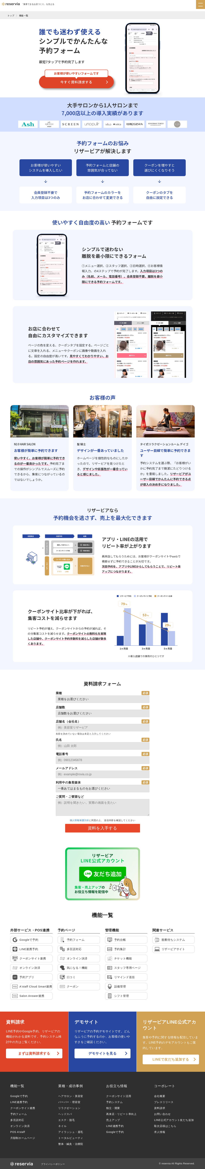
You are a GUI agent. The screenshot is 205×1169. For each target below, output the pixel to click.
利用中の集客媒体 (68, 782)
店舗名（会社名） (68, 721)
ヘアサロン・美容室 (70, 1096)
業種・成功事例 (70, 1086)
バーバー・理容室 (69, 1102)
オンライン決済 (20, 1126)
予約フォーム (18, 1114)
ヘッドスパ (65, 1114)
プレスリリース (164, 1102)
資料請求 (159, 1108)
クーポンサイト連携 (22, 1108)
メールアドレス (67, 768)
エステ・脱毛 (66, 1120)
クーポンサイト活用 (118, 1096)
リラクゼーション (69, 1108)
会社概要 (159, 1096)
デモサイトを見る (102, 1053)
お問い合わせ (162, 1114)
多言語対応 (17, 1120)
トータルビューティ (70, 1137)
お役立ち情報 (116, 1086)
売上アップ (113, 1120)
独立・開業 (113, 1108)
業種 (59, 693)
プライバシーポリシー (53, 1164)
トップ (10, 15)
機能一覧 (23, 15)
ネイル (62, 1126)
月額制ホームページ (22, 1137)
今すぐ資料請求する (76, 81)
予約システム (114, 1102)
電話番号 (62, 754)
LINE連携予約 (19, 1102)
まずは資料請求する (34, 1053)
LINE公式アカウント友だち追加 (174, 1120)
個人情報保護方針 (79, 820)
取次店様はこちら (165, 1126)
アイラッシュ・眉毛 (70, 1131)
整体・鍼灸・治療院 (70, 1143)
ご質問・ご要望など (70, 796)
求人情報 (159, 1131)
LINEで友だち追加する (171, 1059)
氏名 (59, 739)
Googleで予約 (19, 1096)
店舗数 (60, 707)
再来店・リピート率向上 (121, 1114)
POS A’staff (17, 1131)
